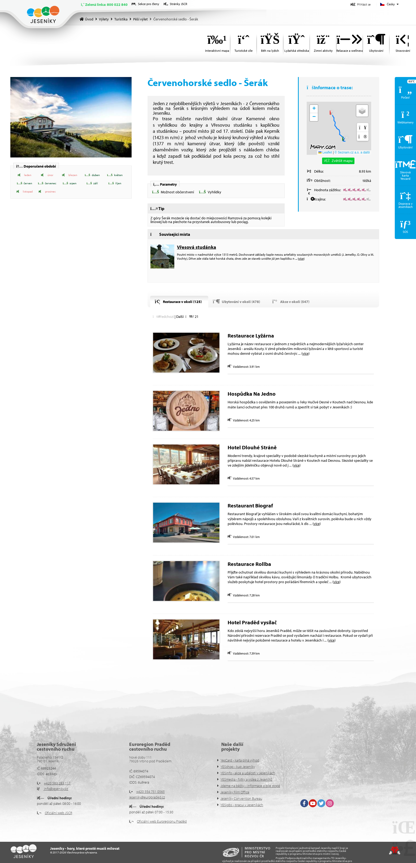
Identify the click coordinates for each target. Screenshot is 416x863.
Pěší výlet (140, 19)
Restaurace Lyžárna (251, 335)
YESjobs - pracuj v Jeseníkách (241, 804)
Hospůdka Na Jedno (252, 393)
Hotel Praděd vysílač (252, 622)
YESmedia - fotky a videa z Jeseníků (246, 779)
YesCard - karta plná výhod (239, 760)
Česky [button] (391, 4)
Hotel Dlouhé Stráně (252, 447)
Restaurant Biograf (250, 505)
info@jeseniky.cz (55, 788)
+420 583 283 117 (57, 783)
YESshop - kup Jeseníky (237, 766)
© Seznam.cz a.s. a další (352, 152)
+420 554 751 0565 (150, 791)
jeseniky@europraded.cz (147, 797)
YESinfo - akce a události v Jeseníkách (247, 773)
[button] (360, 4)
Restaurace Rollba (249, 564)
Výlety (104, 19)
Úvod (43, 14)
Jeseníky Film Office (234, 792)
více (301, 258)
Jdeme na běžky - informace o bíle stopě (250, 785)
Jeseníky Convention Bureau (241, 798)
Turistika (121, 19)
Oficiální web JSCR (58, 812)
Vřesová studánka (196, 247)
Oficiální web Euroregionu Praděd (162, 821)
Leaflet (325, 152)
